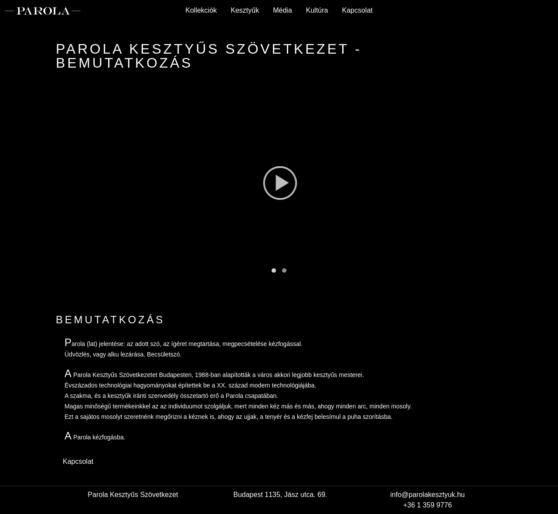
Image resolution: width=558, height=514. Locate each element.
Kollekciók (201, 10)
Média (282, 10)
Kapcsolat (357, 10)
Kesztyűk (245, 10)
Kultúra (317, 10)
